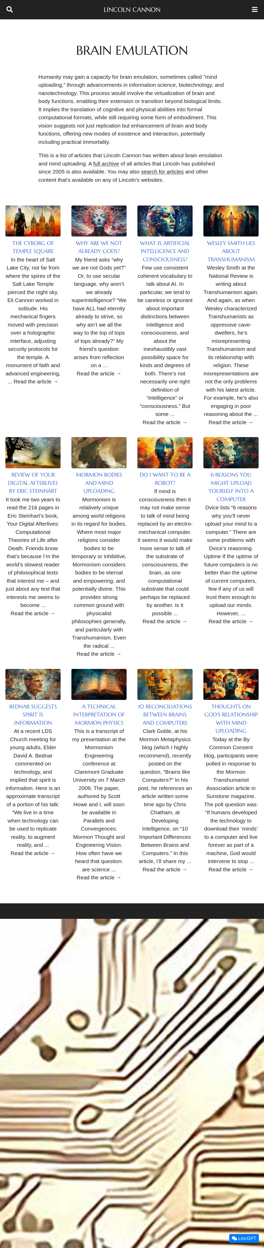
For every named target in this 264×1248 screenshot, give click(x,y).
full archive (106, 164)
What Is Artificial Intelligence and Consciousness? (165, 251)
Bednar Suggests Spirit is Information (33, 714)
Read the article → (36, 381)
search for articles (162, 172)
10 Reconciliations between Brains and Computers (165, 714)
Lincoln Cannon (132, 10)
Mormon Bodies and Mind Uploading (99, 482)
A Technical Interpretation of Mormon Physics (99, 714)
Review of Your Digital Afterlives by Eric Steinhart (33, 482)
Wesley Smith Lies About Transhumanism (231, 251)
